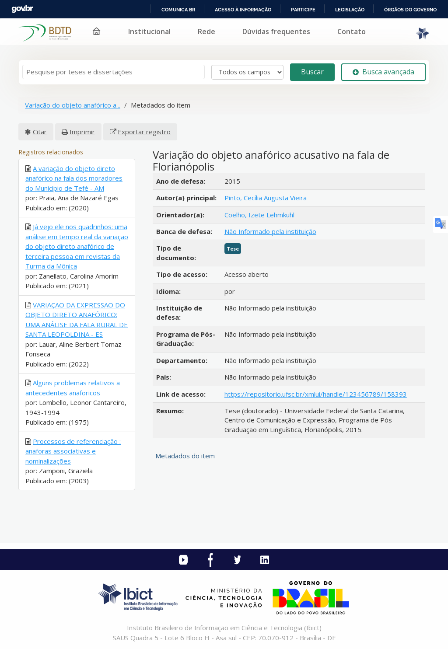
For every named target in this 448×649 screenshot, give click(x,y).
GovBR (22, 9)
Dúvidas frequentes (276, 31)
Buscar (312, 72)
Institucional (149, 31)
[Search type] (247, 72)
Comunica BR (178, 9)
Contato (351, 31)
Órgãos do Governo (410, 9)
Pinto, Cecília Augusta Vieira (265, 197)
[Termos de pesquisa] (113, 72)
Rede (206, 31)
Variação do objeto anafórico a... (72, 105)
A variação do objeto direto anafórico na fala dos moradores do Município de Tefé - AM (73, 178)
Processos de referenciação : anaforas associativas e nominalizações (73, 451)
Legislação (349, 9)
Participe (303, 9)
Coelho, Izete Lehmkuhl (259, 214)
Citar (40, 131)
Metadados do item (185, 455)
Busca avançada (383, 72)
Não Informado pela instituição (270, 231)
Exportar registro (144, 131)
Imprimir (82, 131)
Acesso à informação (243, 9)
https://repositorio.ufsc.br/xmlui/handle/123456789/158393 (315, 394)
